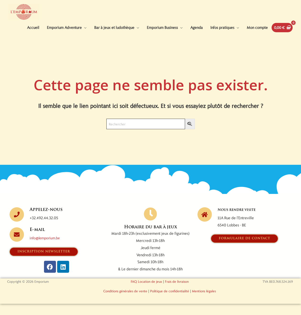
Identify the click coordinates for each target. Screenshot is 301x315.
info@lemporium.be (46, 248)
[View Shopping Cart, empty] (281, 38)
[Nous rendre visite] (204, 225)
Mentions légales (204, 302)
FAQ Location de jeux (146, 292)
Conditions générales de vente (125, 302)
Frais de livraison (177, 292)
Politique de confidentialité (169, 302)
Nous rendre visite (241, 220)
